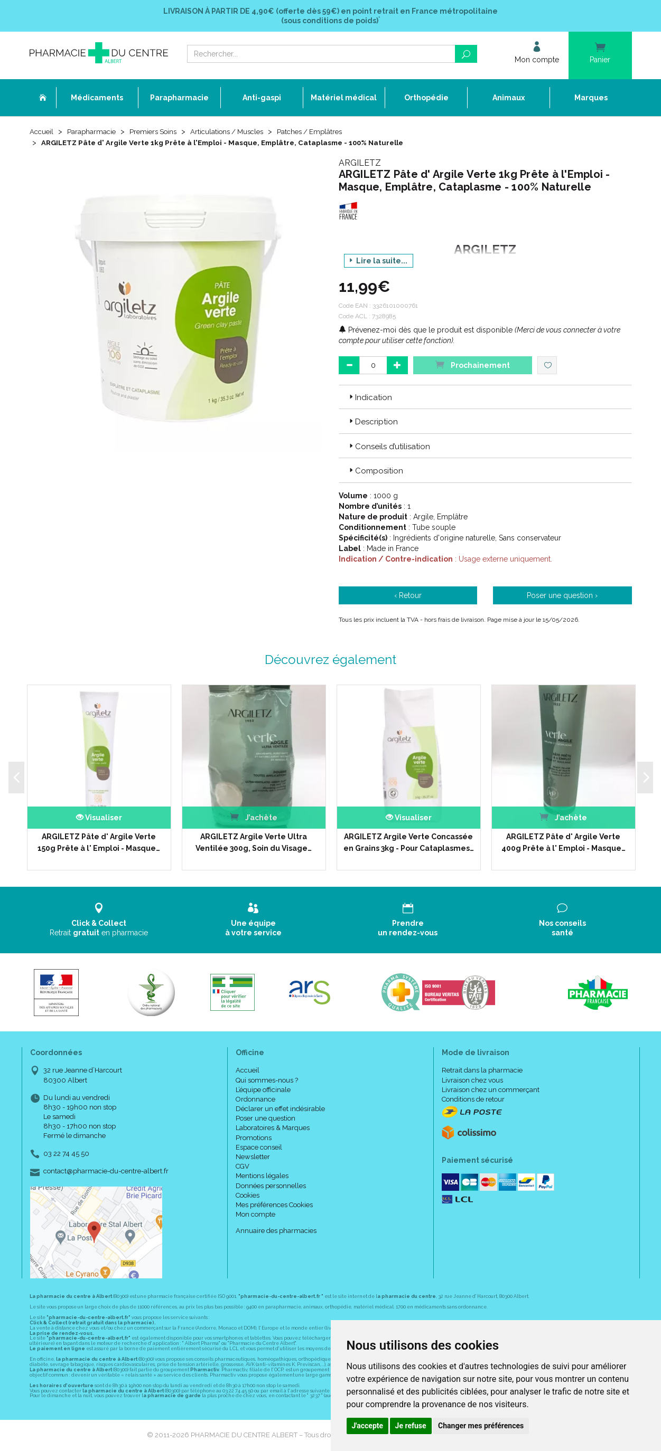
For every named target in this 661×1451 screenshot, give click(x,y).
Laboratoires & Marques (273, 1129)
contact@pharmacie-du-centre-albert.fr (106, 1172)
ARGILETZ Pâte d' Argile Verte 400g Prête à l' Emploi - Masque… (563, 843)
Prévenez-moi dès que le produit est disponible (426, 330)
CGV (242, 1167)
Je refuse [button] (410, 1425)
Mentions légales (262, 1177)
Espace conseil (259, 1148)
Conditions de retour (473, 1100)
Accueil (42, 133)
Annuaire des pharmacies (276, 1232)
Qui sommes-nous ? (267, 1081)
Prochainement (472, 365)
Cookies (247, 1196)
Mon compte (255, 1215)
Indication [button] (369, 398)
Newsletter (253, 1157)
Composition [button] (375, 471)
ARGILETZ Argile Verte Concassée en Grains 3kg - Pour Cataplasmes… (408, 843)
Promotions (254, 1138)
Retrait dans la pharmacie (482, 1071)
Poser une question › (562, 596)
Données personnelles (271, 1186)
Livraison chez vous (472, 1081)
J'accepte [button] (368, 1425)
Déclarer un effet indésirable (280, 1109)
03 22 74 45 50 (66, 1154)
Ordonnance (255, 1100)
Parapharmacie (94, 133)
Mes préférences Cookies (274, 1205)
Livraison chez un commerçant (490, 1090)
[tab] (485, 397)
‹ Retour (408, 596)
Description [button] (372, 423)
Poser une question (265, 1119)
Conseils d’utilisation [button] (388, 447)
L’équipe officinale (263, 1090)
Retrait (99, 920)
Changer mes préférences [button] (481, 1425)
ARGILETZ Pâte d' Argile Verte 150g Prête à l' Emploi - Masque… (99, 843)
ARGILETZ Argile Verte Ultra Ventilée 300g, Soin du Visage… (253, 843)
